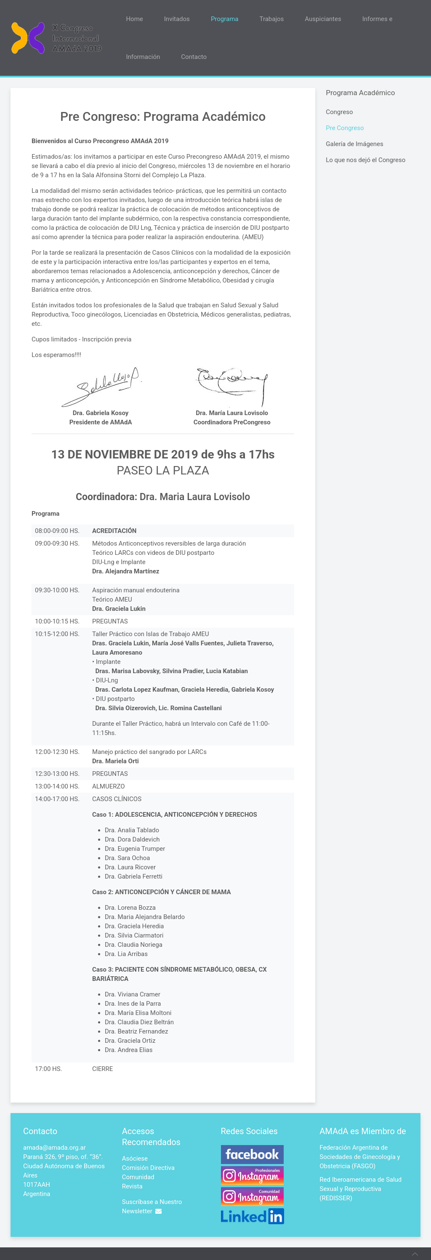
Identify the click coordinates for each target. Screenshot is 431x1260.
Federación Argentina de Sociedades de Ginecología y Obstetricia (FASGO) (359, 1157)
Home (134, 19)
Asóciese (135, 1158)
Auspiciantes (323, 19)
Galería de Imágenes (354, 144)
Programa (225, 19)
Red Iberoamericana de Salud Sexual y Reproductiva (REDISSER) (360, 1189)
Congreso (339, 112)
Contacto (194, 57)
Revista (132, 1186)
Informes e (377, 19)
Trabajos (272, 19)
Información (143, 57)
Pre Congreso (345, 128)
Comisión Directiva (148, 1168)
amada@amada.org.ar (54, 1147)
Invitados (177, 19)
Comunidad (138, 1177)
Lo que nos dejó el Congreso (365, 160)
